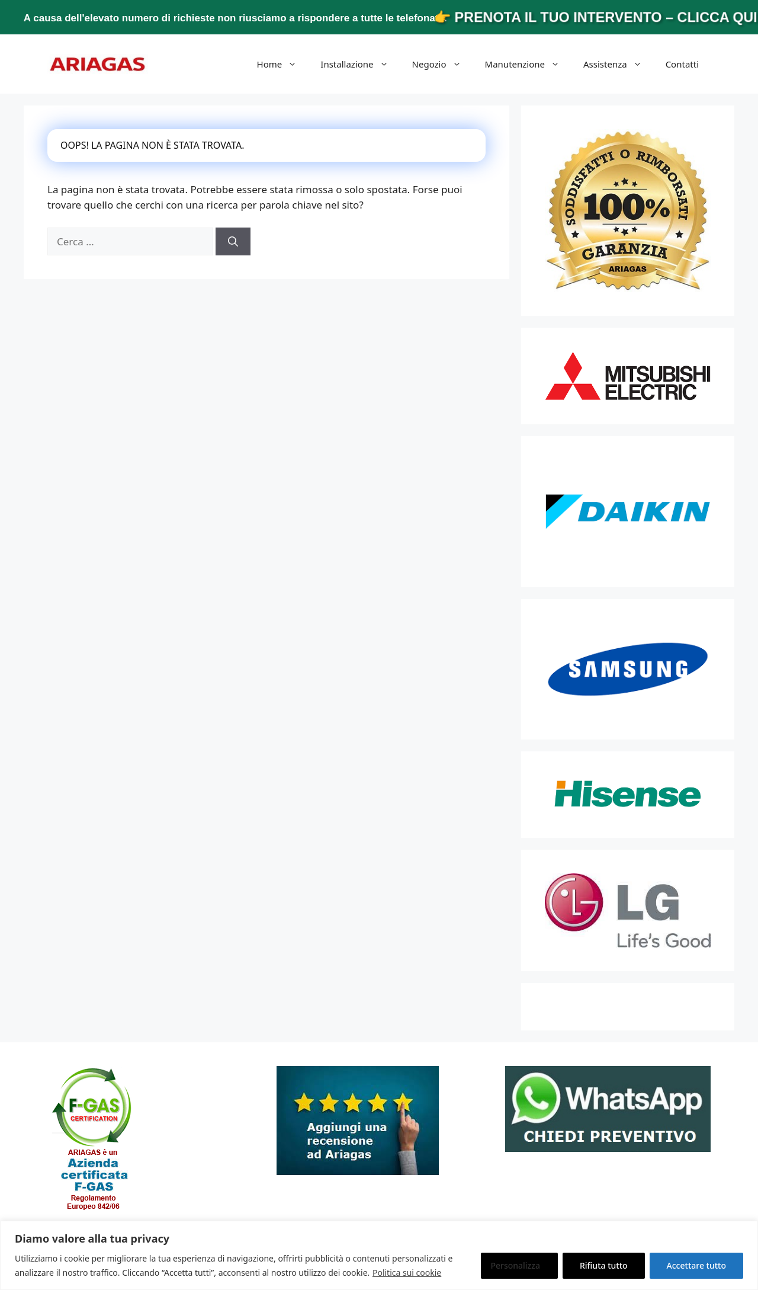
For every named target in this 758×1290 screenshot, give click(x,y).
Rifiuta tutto (604, 1265)
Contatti (682, 64)
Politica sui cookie (406, 1272)
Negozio (442, 64)
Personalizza (515, 1265)
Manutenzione (528, 64)
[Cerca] (233, 242)
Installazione (360, 64)
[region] (379, 1255)
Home (283, 64)
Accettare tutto (696, 1265)
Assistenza (618, 64)
